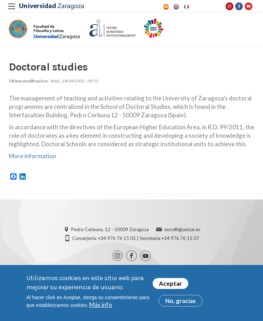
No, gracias (180, 301)
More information (32, 156)
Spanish (165, 6)
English (176, 6)
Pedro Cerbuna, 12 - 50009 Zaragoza (110, 229)
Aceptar (170, 284)
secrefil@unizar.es (182, 229)
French (186, 6)
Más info (100, 305)
